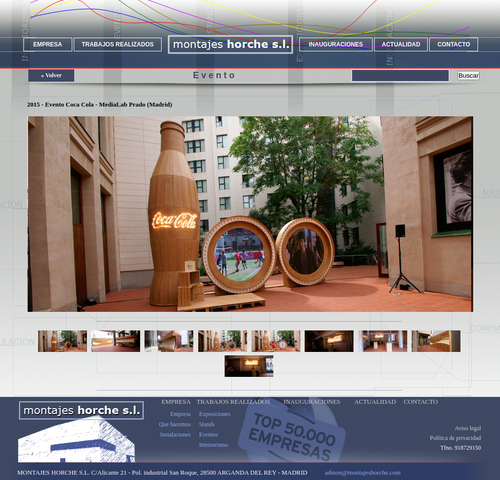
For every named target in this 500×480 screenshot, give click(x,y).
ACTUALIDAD (401, 44)
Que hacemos (175, 432)
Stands (207, 432)
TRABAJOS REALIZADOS (117, 44)
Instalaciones (175, 442)
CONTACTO (454, 44)
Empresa (180, 421)
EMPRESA (47, 44)
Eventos (208, 442)
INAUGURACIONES (336, 44)
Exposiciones (214, 421)
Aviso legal (468, 436)
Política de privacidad (455, 445)
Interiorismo (213, 452)
